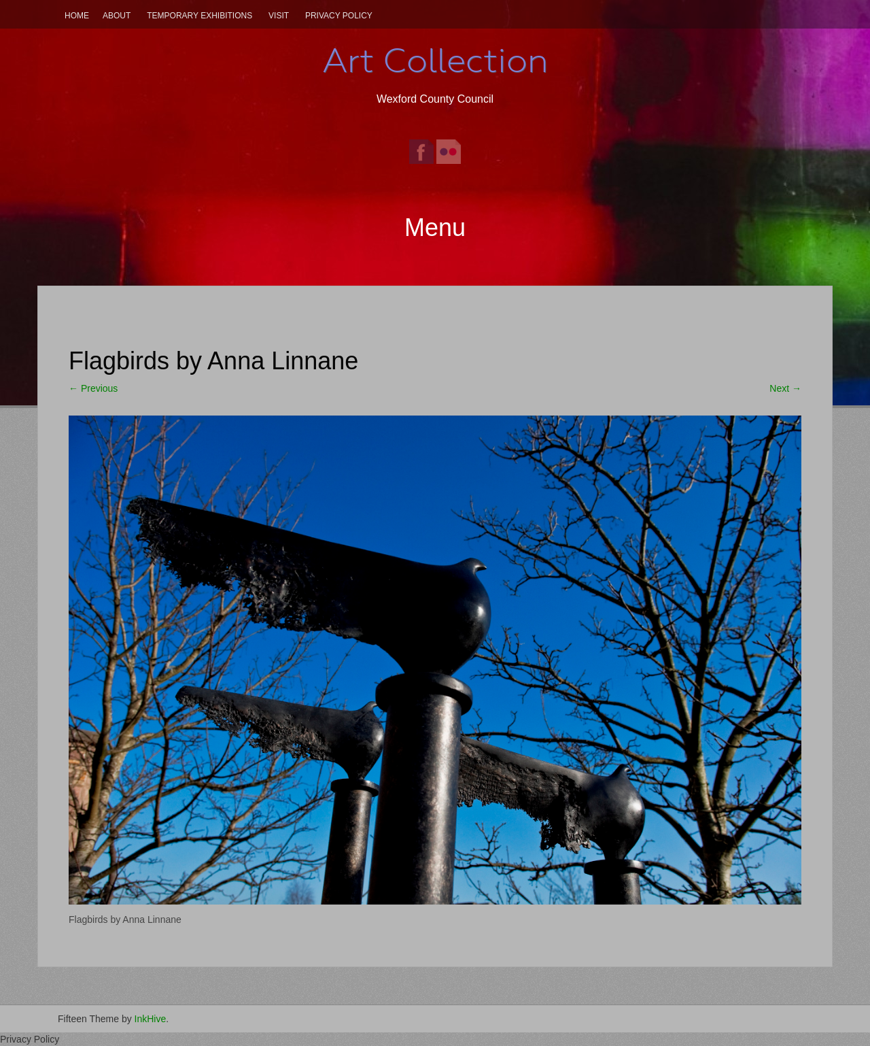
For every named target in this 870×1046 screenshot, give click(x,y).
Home (77, 15)
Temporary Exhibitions (199, 15)
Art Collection (435, 60)
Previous (93, 388)
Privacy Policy (338, 15)
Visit (278, 15)
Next (785, 388)
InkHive (151, 1018)
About (116, 15)
